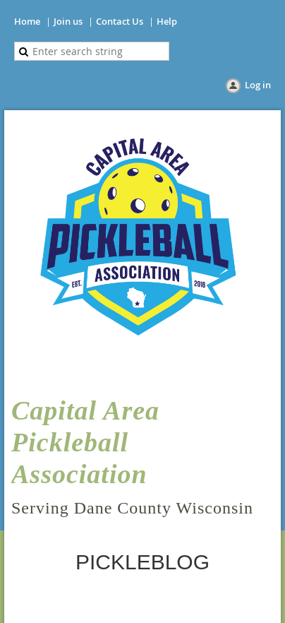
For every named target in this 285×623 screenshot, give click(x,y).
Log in (258, 84)
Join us (68, 21)
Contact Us (119, 21)
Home (27, 21)
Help (167, 21)
